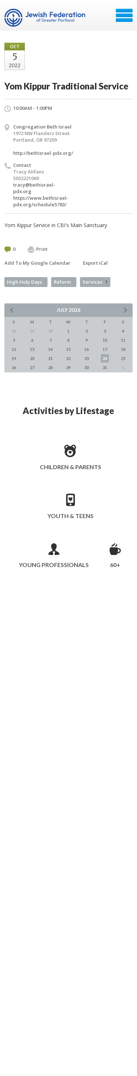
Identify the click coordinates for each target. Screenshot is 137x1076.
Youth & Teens (70, 515)
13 (32, 349)
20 (32, 358)
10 (105, 340)
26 (14, 367)
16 (86, 349)
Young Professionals (54, 564)
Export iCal (95, 263)
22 (68, 358)
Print (37, 249)
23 (86, 358)
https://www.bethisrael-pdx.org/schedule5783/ (40, 201)
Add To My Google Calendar (37, 263)
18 (123, 349)
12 (14, 349)
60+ (115, 564)
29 (68, 367)
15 (68, 349)
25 (123, 358)
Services (95, 282)
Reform (62, 282)
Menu (124, 15)
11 (123, 340)
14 (50, 349)
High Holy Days (24, 282)
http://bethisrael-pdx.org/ (43, 153)
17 (105, 349)
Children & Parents (70, 466)
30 (86, 367)
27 (32, 367)
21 (50, 358)
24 (105, 358)
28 (50, 367)
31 (105, 367)
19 (14, 358)
